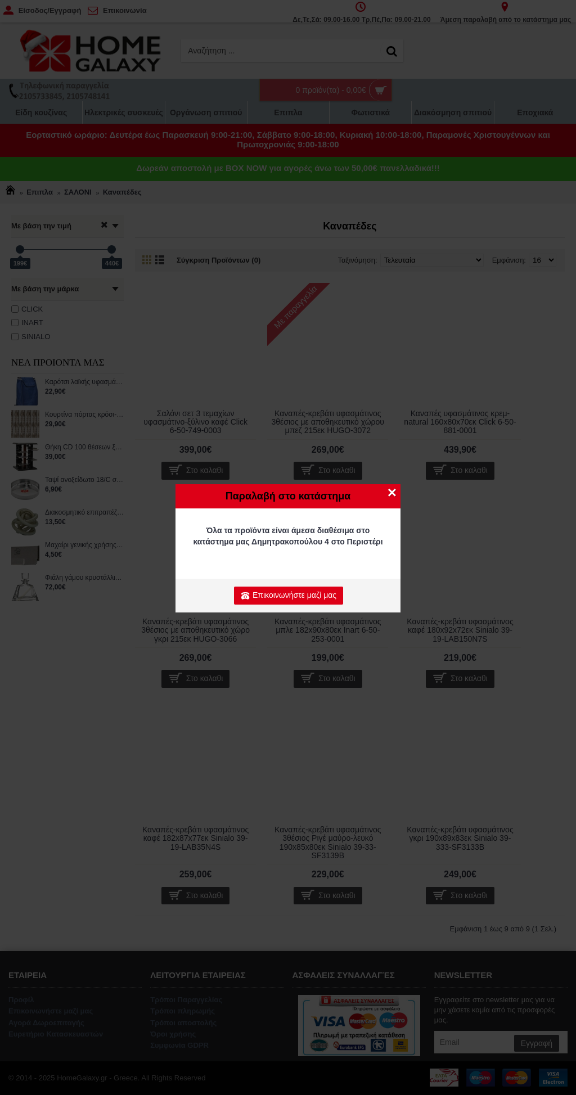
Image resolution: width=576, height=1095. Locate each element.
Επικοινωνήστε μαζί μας (288, 596)
